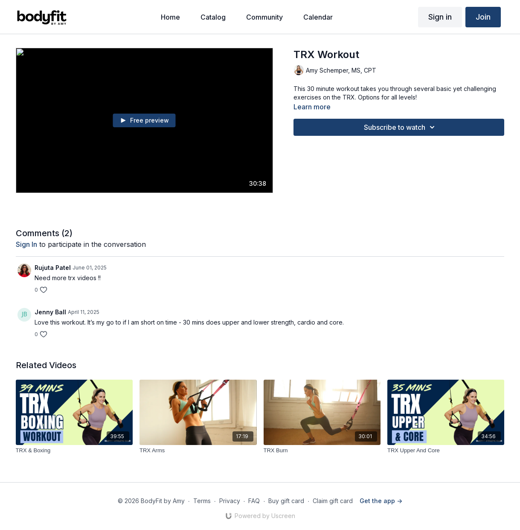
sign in (26, 244)
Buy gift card (286, 500)
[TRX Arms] (197, 450)
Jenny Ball (50, 312)
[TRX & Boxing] (74, 450)
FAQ (254, 500)
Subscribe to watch (400, 127)
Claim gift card (333, 500)
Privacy (229, 500)
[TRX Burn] (322, 450)
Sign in (440, 16)
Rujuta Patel (53, 267)
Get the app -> (381, 500)
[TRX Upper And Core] (445, 450)
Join (483, 16)
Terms (202, 500)
